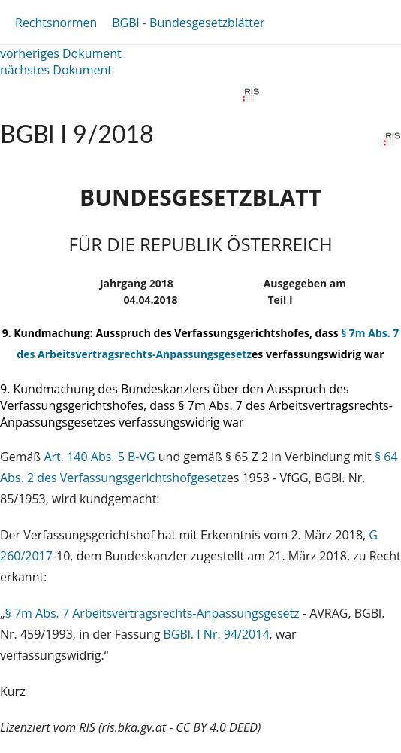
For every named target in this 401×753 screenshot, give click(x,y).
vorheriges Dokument (61, 53)
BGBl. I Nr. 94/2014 (217, 634)
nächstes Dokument (56, 70)
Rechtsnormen (56, 22)
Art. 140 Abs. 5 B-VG (99, 456)
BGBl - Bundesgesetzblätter (188, 22)
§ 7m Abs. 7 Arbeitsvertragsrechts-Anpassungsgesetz (152, 613)
